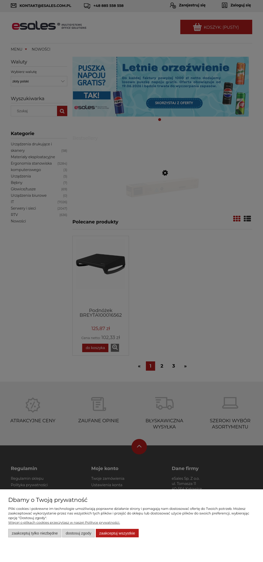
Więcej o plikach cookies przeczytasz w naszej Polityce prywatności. (64, 522)
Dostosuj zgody (78, 533)
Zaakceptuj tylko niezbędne (35, 533)
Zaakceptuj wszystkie (117, 533)
